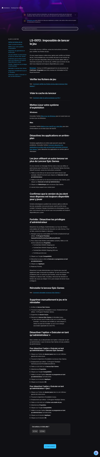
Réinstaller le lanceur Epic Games (17, 68)
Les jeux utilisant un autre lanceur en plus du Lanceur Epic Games (17, 55)
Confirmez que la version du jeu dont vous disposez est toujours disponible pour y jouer (17, 60)
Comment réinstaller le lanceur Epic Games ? (46, 292)
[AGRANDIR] (75, 14)
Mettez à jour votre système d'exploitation (16, 47)
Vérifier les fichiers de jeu (15, 42)
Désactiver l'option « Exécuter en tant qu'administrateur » (17, 75)
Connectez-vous (31, 20)
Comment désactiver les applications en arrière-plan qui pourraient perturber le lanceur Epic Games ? (49, 147)
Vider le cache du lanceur (15, 44)
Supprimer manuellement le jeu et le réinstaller (17, 71)
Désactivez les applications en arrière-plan (16, 51)
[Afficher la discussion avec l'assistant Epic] (96, 453)
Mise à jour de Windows (48, 116)
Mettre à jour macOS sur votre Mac (51, 126)
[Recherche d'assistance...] (50, 28)
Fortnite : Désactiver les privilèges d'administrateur (17, 65)
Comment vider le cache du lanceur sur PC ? (46, 98)
